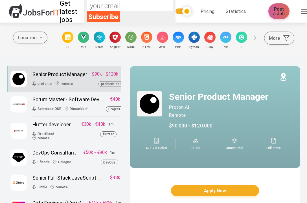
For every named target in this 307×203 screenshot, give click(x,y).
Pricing (207, 11)
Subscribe (103, 17)
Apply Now (215, 190)
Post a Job (279, 11)
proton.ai (179, 107)
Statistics (236, 11)
